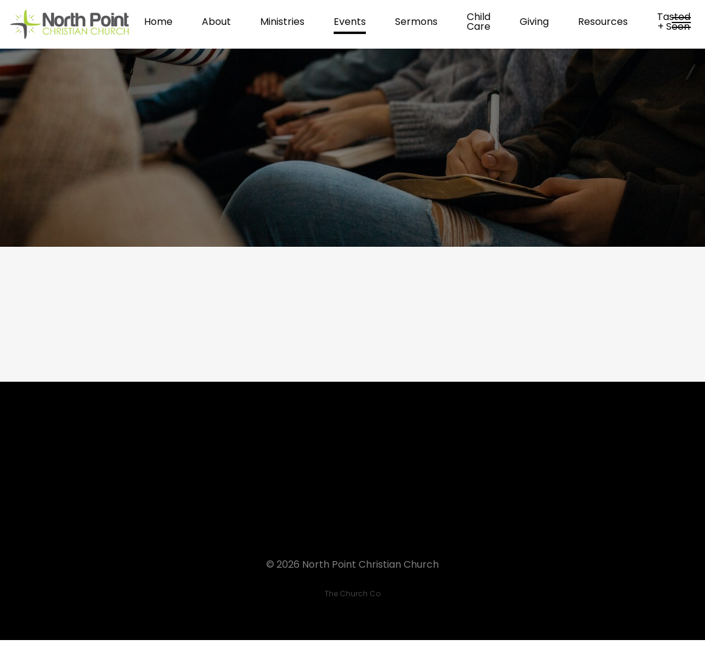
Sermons (416, 23)
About (216, 23)
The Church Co (352, 593)
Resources (603, 23)
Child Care (478, 22)
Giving (534, 23)
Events (350, 23)
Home (158, 23)
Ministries (282, 23)
